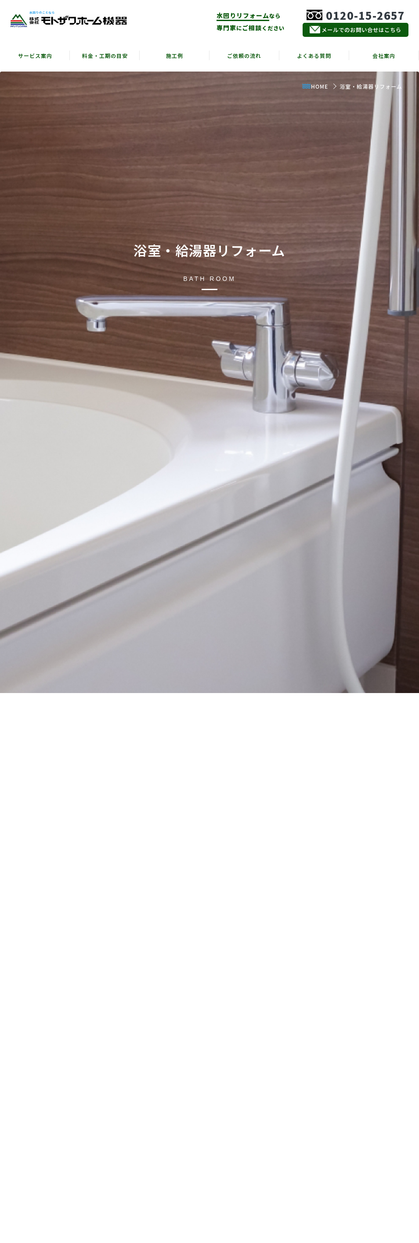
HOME (315, 86)
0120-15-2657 (356, 15)
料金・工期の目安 (105, 55)
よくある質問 (314, 55)
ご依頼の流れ (244, 55)
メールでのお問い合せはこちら (355, 29)
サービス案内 (35, 55)
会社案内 (383, 55)
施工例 (174, 55)
